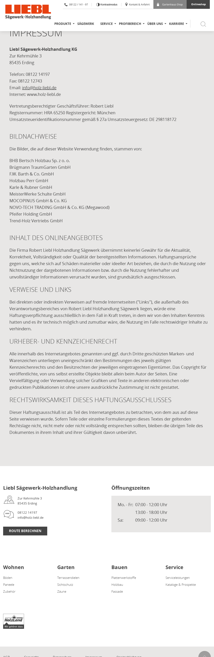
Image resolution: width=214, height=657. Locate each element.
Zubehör (9, 591)
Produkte (62, 24)
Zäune (61, 591)
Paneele (8, 584)
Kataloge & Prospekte (181, 584)
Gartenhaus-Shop (170, 4)
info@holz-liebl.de (39, 87)
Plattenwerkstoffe (123, 578)
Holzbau (117, 584)
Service (106, 24)
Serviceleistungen (178, 578)
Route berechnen (25, 531)
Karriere (176, 24)
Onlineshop (198, 4)
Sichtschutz (65, 584)
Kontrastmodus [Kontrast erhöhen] (108, 4)
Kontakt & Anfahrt (137, 4)
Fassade (117, 591)
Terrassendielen (68, 578)
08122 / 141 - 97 (76, 4)
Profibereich (130, 24)
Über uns (155, 24)
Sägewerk (85, 24)
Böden (7, 578)
